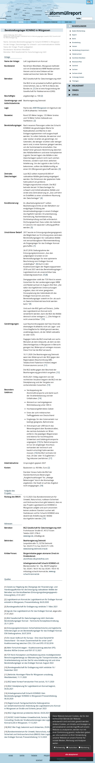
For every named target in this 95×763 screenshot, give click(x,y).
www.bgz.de (28, 536)
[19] (44, 518)
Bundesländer (79, 26)
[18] (41, 485)
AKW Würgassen (40, 108)
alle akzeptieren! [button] (71, 754)
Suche (78, 18)
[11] (45, 365)
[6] (37, 264)
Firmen (75, 90)
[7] (44, 275)
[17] (50, 458)
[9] (30, 304)
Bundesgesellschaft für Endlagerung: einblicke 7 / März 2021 (32, 606)
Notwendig (59, 747)
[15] (38, 442)
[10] (43, 319)
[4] (41, 198)
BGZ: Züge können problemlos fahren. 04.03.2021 (29, 713)
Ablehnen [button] (82, 759)
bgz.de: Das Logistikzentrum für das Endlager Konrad (29, 611)
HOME (9, 22)
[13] (48, 385)
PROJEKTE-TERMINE (50, 22)
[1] (34, 88)
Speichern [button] (61, 759)
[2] (42, 96)
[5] (32, 227)
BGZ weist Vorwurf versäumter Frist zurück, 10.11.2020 (31, 681)
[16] (36, 453)
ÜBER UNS (68, 22)
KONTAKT (39, 760)
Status (75, 95)
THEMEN (34, 22)
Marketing (84, 747)
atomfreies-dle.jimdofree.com (36, 559)
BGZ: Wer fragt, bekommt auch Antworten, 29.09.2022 (30, 727)
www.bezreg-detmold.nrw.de (35, 549)
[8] (47, 275)
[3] (59, 169)
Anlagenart (78, 85)
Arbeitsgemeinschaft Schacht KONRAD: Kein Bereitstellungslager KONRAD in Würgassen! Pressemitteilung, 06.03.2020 (30, 696)
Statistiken (71, 747)
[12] (58, 372)
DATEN (21, 22)
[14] (39, 398)
